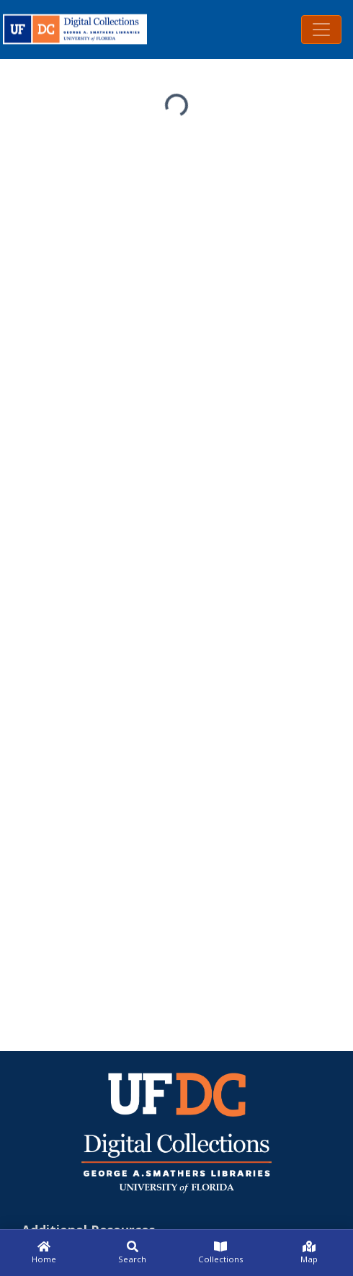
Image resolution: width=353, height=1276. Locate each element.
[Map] (309, 1253)
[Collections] (220, 1253)
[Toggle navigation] (321, 29)
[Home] (44, 1253)
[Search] (133, 1253)
